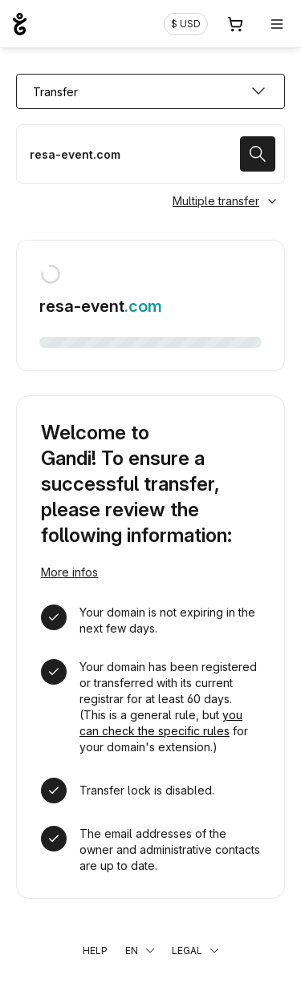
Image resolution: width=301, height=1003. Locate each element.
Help (95, 950)
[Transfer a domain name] (150, 154)
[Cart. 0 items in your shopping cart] (235, 24)
